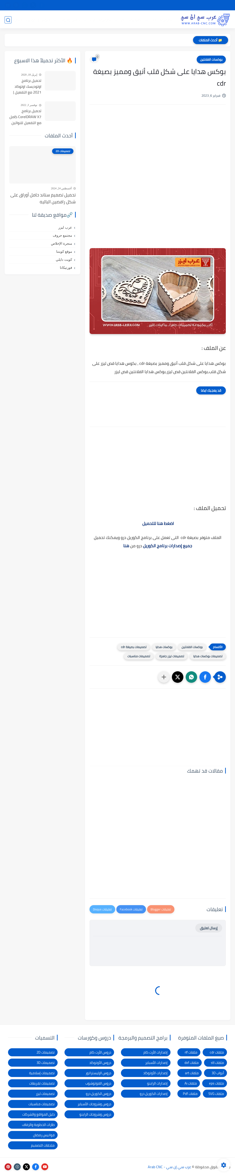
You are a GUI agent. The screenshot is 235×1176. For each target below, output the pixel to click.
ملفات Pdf (190, 1093)
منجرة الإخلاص (61, 243)
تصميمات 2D (130, 19)
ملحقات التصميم (43, 1145)
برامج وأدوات (69, 19)
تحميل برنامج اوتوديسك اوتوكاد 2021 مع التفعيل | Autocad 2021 (27, 87)
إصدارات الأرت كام (155, 1052)
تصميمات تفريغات (42, 1083)
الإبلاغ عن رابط (108, 5)
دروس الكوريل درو (98, 1093)
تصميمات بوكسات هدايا (207, 656)
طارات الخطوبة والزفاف (38, 1124)
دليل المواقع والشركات (38, 1114)
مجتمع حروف (62, 235)
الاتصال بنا (86, 5)
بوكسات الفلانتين (211, 59)
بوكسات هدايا (164, 647)
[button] (205, 677)
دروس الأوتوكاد (100, 1062)
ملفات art (192, 1073)
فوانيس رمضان (44, 1135)
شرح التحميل (191, 5)
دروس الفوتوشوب (98, 1083)
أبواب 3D (218, 1073)
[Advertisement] (158, 147)
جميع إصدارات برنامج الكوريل (167, 546)
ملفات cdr (217, 1052)
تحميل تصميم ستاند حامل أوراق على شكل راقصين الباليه (43, 198)
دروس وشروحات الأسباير (94, 1104)
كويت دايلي (64, 259)
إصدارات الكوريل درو (154, 1093)
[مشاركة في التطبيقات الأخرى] (164, 677)
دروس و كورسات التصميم (29, 19)
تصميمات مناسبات (138, 656)
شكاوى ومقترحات (135, 5)
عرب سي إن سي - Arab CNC (169, 1166)
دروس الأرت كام (100, 1052)
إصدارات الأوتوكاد (155, 1073)
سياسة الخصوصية (165, 5)
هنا (126, 546)
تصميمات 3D (161, 19)
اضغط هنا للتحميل (158, 523)
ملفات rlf (191, 1052)
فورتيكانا (66, 267)
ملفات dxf (192, 1062)
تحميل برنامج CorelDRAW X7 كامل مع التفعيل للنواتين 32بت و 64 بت (25, 117)
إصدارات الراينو (157, 1083)
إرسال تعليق (209, 928)
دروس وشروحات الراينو (95, 1114)
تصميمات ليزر (100, 19)
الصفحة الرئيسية (217, 5)
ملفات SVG (216, 1093)
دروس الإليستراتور (98, 1073)
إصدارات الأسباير (156, 1062)
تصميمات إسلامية (42, 1073)
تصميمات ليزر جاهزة (171, 656)
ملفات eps (216, 1083)
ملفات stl (217, 1062)
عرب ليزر (65, 227)
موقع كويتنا (64, 251)
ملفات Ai (191, 1083)
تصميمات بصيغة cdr (133, 647)
